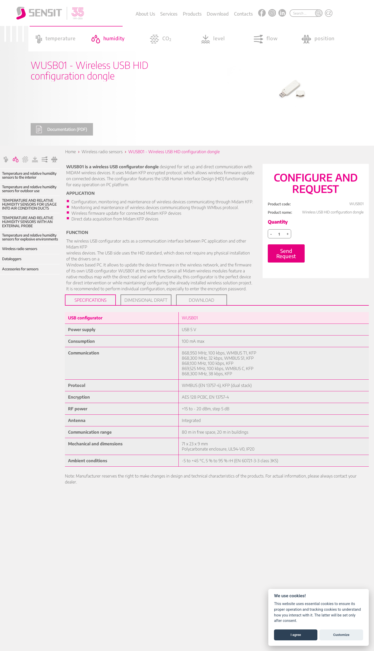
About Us (145, 14)
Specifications (90, 300)
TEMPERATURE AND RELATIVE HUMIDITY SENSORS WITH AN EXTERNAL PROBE (27, 222)
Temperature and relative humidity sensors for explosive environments (30, 237)
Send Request (286, 253)
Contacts (243, 14)
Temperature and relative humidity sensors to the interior (29, 175)
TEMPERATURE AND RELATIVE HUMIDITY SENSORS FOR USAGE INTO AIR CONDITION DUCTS (29, 204)
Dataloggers (11, 259)
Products (192, 14)
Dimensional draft (146, 300)
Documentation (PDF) (61, 129)
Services (168, 14)
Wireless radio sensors (19, 249)
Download (218, 14)
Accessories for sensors (20, 269)
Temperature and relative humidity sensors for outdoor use (29, 189)
